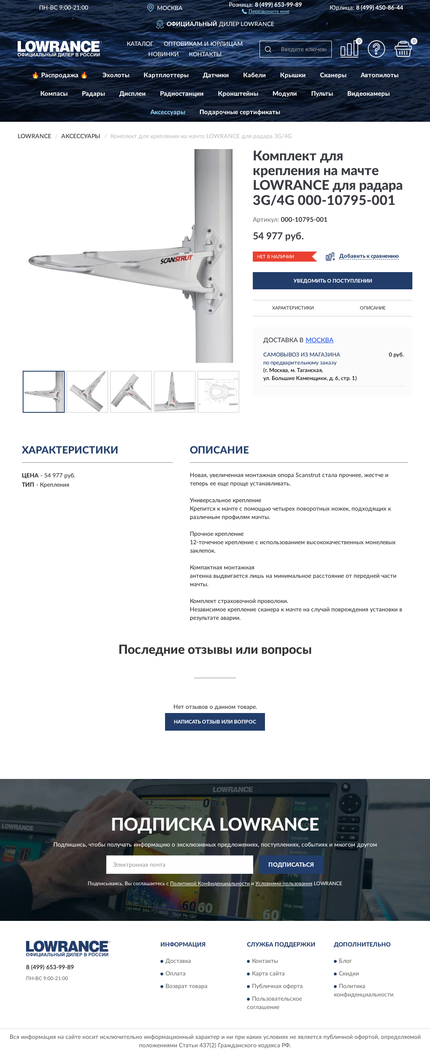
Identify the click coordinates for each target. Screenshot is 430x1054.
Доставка (178, 961)
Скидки (349, 974)
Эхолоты (115, 75)
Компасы (54, 94)
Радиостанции (182, 94)
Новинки (163, 55)
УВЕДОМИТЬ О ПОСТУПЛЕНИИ (333, 280)
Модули (285, 94)
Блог (345, 961)
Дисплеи (132, 94)
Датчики (216, 75)
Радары (93, 94)
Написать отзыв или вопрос (215, 721)
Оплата (175, 974)
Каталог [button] (140, 44)
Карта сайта (268, 974)
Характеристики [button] (293, 308)
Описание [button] (372, 308)
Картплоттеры (166, 75)
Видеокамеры (368, 94)
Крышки (293, 75)
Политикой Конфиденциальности (210, 883)
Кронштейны (238, 94)
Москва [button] (319, 340)
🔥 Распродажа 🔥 (59, 75)
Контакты (205, 55)
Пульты (322, 94)
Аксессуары (167, 112)
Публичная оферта (277, 986)
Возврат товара (186, 986)
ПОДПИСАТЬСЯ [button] (291, 865)
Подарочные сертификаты (239, 112)
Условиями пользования (283, 883)
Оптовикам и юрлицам (203, 44)
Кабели (254, 75)
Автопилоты (380, 75)
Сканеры (333, 75)
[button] (265, 10)
